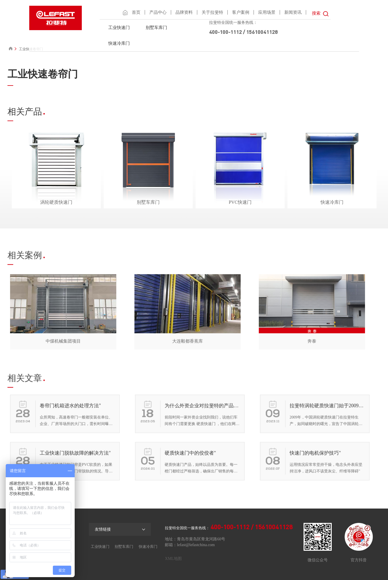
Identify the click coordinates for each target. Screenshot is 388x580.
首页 (136, 12)
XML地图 (173, 558)
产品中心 (158, 12)
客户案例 (240, 12)
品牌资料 (184, 12)
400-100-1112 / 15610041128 (243, 32)
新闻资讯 (293, 12)
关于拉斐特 (212, 12)
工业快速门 (119, 27)
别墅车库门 (156, 27)
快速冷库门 (119, 43)
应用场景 (266, 12)
